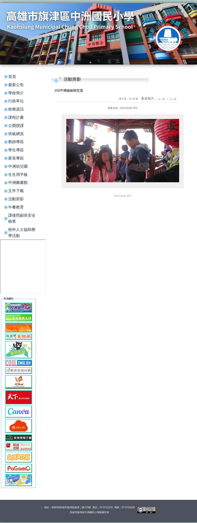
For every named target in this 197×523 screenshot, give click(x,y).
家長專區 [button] (16, 158)
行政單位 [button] (16, 101)
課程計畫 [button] (16, 117)
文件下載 (16, 191)
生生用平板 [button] (18, 174)
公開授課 (16, 125)
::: (168, 13)
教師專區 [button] (16, 142)
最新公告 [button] (16, 85)
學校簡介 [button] (16, 93)
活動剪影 (16, 199)
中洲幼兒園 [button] (18, 166)
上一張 (161, 98)
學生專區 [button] (16, 150)
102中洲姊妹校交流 (68, 90)
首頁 (12, 76)
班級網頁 (16, 134)
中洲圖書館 (18, 182)
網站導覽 (178, 13)
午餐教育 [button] (16, 207)
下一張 (172, 98)
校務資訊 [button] (16, 109)
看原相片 (147, 98)
